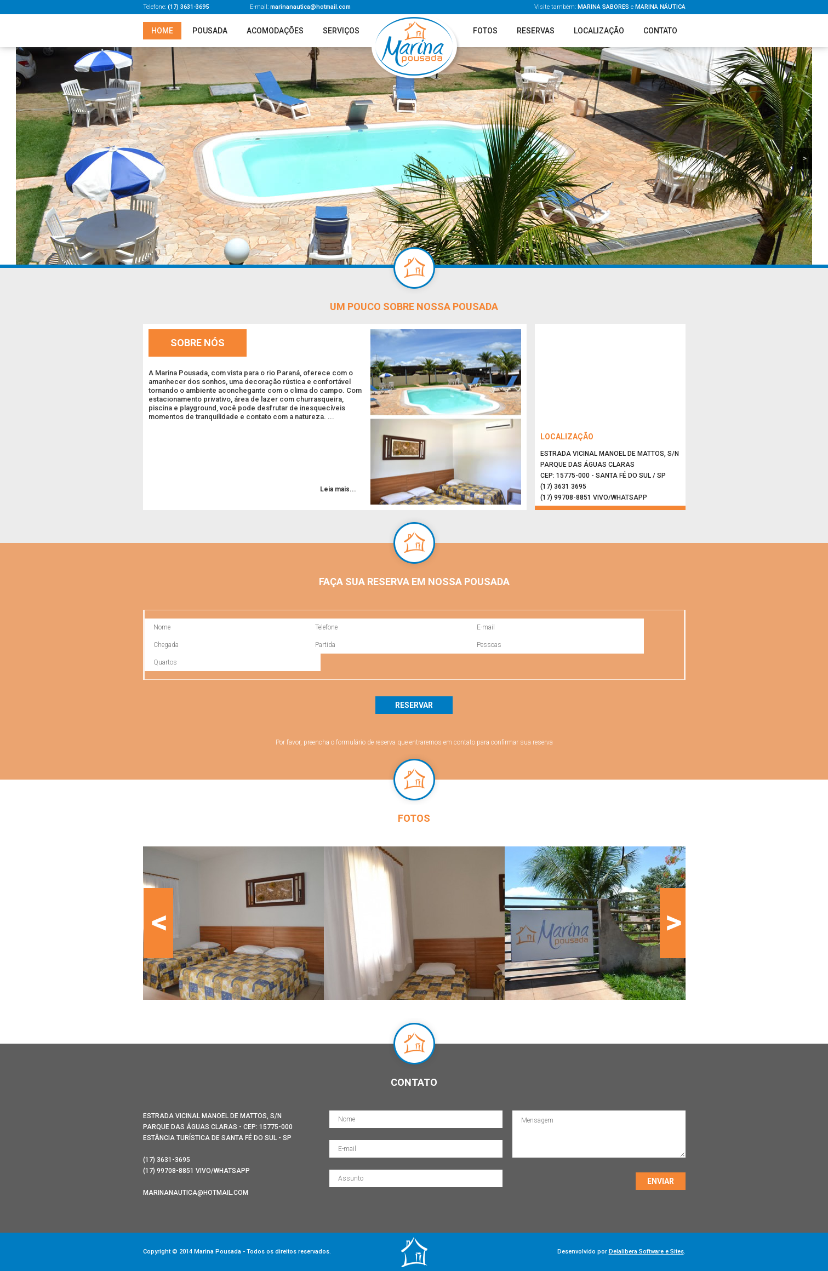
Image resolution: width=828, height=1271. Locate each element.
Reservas (536, 30)
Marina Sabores (603, 6)
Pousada (209, 30)
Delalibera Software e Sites (646, 1251)
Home (162, 30)
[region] (414, 156)
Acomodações (275, 30)
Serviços (341, 30)
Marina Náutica (660, 6)
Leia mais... (338, 489)
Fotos (485, 30)
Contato (660, 30)
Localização (599, 30)
